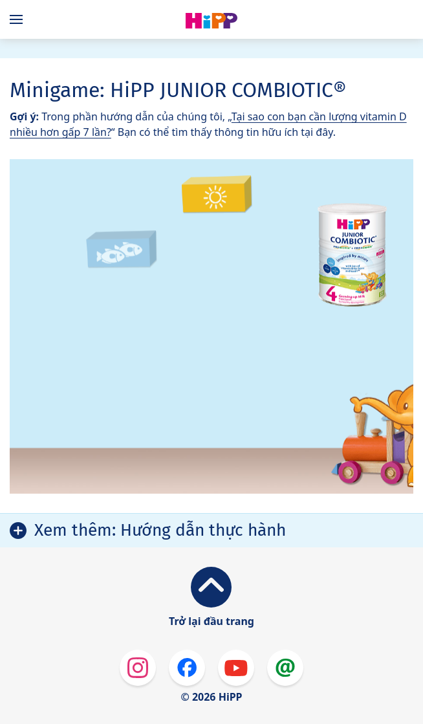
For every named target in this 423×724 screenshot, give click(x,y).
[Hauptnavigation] (19, 19)
